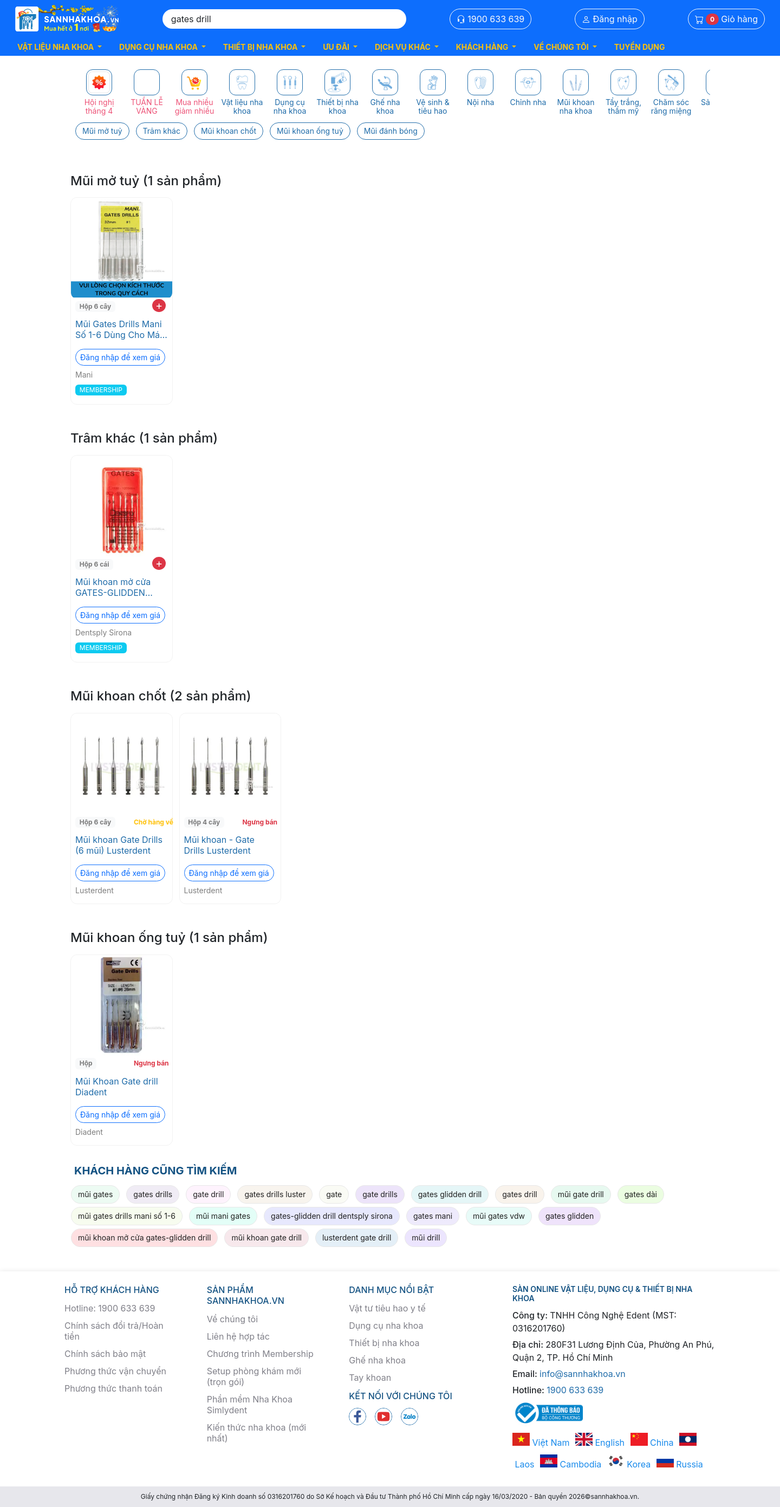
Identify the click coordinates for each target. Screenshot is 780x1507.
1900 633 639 (491, 19)
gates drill (519, 1194)
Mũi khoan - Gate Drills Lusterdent (219, 845)
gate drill (208, 1194)
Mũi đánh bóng (391, 130)
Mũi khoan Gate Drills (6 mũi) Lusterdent (118, 845)
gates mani (432, 1215)
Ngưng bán (259, 822)
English (600, 1442)
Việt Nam (541, 1442)
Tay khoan (370, 1377)
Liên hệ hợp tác (238, 1336)
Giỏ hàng (726, 19)
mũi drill (426, 1237)
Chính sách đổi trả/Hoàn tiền (114, 1331)
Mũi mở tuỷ (102, 130)
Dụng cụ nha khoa (386, 1325)
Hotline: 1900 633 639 (109, 1308)
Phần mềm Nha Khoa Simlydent (249, 1404)
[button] (59, 47)
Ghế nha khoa (377, 1360)
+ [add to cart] (158, 305)
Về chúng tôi (232, 1319)
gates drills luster (275, 1194)
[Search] (284, 19)
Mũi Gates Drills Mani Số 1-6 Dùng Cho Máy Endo (120, 329)
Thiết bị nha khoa (384, 1342)
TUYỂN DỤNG (639, 46)
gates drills (152, 1194)
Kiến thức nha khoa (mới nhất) (257, 1433)
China (652, 1442)
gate (334, 1194)
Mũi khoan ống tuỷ (310, 130)
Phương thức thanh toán (113, 1388)
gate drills (380, 1194)
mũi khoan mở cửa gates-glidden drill (144, 1237)
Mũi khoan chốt (228, 130)
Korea (629, 1464)
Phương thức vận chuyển (115, 1371)
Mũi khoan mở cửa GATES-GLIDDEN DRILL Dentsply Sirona (120, 587)
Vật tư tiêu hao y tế (387, 1308)
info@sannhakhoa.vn (583, 1373)
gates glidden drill (450, 1194)
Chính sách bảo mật (105, 1353)
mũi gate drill (581, 1194)
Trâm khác (161, 130)
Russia (679, 1464)
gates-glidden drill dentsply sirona (332, 1215)
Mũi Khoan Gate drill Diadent (116, 1086)
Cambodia (570, 1464)
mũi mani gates (223, 1215)
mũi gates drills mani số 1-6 (127, 1215)
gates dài (641, 1194)
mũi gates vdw (499, 1215)
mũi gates (95, 1194)
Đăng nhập (610, 19)
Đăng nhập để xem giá (120, 357)
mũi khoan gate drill (266, 1237)
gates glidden (569, 1215)
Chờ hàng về (152, 822)
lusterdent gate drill (356, 1237)
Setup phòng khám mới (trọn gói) (254, 1376)
